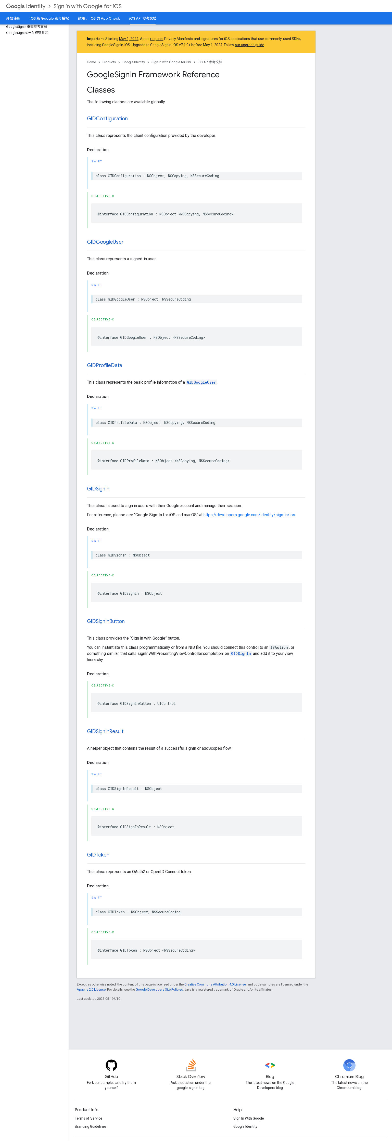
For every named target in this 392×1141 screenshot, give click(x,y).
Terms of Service (88, 1118)
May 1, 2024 (128, 39)
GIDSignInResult (105, 731)
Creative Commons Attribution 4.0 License (215, 984)
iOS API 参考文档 (210, 62)
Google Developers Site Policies (159, 989)
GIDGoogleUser (105, 242)
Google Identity (133, 62)
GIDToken (98, 855)
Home (91, 62)
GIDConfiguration (107, 118)
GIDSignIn (98, 489)
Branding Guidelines (91, 1126)
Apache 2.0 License (91, 989)
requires (156, 39)
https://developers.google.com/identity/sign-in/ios (249, 514)
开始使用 (13, 18)
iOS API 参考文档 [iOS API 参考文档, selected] (143, 18)
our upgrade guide (249, 45)
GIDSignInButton (106, 621)
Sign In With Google (248, 1118)
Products (109, 62)
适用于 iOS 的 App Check (99, 18)
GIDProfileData (104, 365)
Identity (25, 6)
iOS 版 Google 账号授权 (49, 18)
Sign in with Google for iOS (88, 6)
